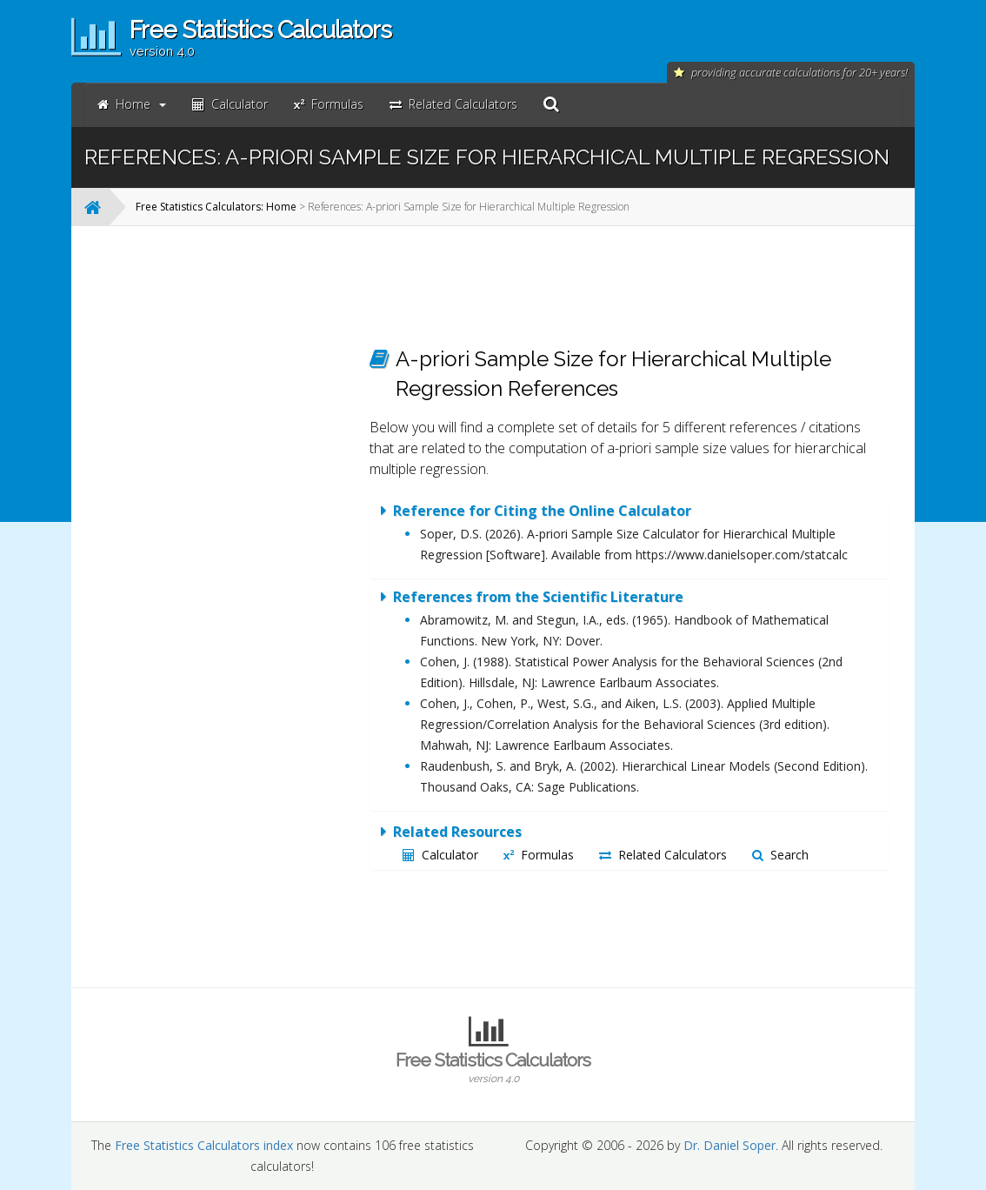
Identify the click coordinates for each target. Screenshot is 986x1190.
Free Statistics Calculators (493, 1067)
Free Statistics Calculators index (204, 1145)
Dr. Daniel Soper (729, 1145)
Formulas (538, 854)
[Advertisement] (220, 500)
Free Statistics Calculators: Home (216, 206)
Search (780, 854)
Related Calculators (663, 854)
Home (131, 104)
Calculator (440, 854)
